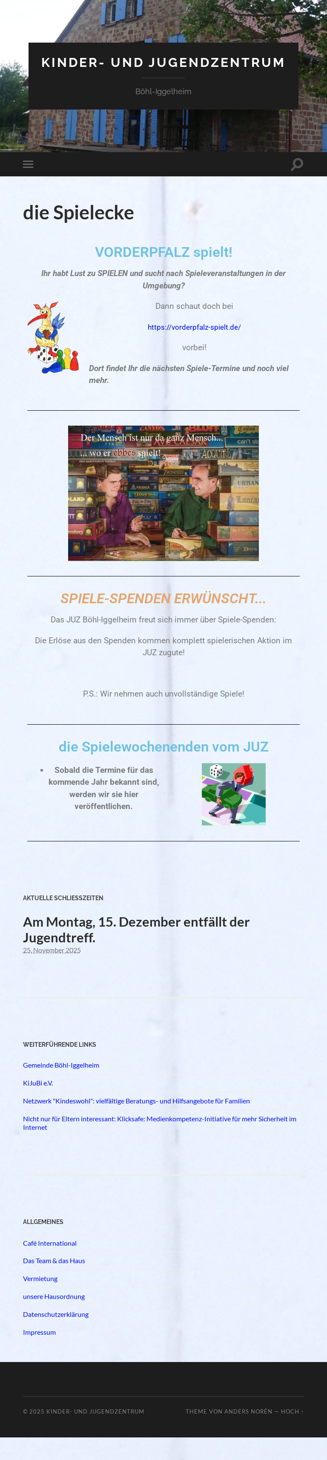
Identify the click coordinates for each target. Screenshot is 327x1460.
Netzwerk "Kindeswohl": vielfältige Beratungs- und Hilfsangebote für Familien (136, 1123)
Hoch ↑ (292, 1434)
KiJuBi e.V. (38, 1105)
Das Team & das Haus (54, 1283)
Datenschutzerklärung (56, 1337)
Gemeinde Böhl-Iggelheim (61, 1087)
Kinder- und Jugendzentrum (163, 69)
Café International (50, 1265)
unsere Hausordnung (54, 1319)
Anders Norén (248, 1434)
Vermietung (40, 1301)
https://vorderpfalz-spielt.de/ (195, 340)
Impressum (39, 1354)
